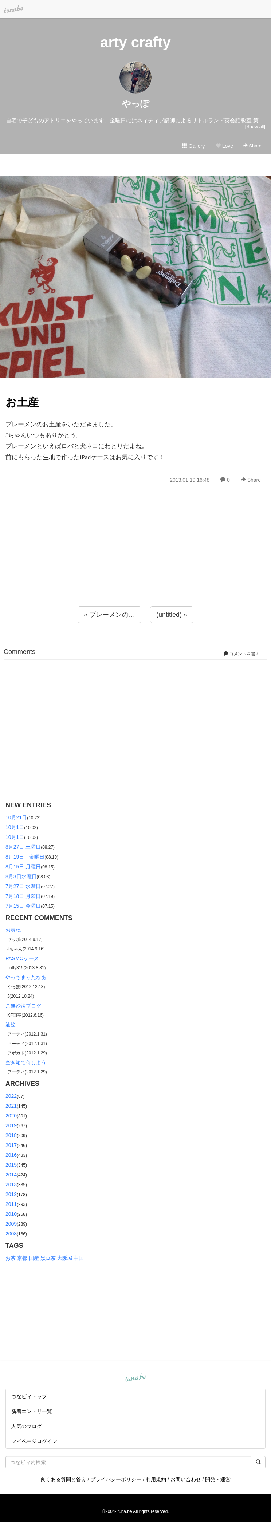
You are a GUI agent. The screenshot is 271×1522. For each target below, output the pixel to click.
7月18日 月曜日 (23, 896)
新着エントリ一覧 (31, 1411)
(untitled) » (171, 614)
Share (252, 146)
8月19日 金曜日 (24, 857)
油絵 (10, 1025)
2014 (11, 1175)
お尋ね (13, 930)
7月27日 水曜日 (23, 886)
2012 (11, 1194)
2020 (11, 1116)
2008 (11, 1234)
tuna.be (135, 1378)
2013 (11, 1184)
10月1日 (14, 827)
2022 (11, 1096)
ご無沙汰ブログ (23, 1006)
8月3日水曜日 (21, 876)
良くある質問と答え (63, 1479)
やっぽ (135, 104)
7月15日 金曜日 (23, 906)
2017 (11, 1145)
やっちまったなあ (25, 977)
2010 (11, 1214)
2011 (11, 1204)
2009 (11, 1224)
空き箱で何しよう (25, 1062)
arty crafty (135, 42)
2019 (11, 1125)
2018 (11, 1135)
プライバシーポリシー (115, 1479)
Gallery (193, 146)
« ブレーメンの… (109, 614)
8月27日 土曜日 (23, 847)
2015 (11, 1165)
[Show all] (255, 126)
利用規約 (156, 1479)
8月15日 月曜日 (23, 867)
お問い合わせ (185, 1479)
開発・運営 (218, 1479)
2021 (11, 1106)
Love (224, 146)
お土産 (22, 402)
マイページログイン (34, 1441)
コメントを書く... (243, 653)
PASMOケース (22, 958)
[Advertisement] (135, 560)
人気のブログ (26, 1426)
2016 (11, 1155)
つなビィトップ (29, 1396)
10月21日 (16, 817)
